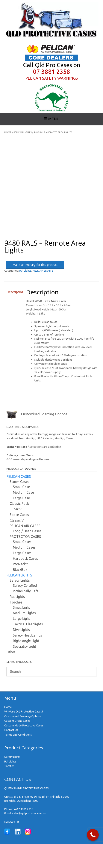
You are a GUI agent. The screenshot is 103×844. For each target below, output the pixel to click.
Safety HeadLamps (27, 635)
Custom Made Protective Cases (23, 725)
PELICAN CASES (18, 476)
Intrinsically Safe (25, 591)
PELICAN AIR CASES (25, 526)
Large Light (21, 618)
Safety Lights (20, 580)
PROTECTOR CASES (25, 536)
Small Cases (22, 542)
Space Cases (19, 515)
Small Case (21, 487)
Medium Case (23, 492)
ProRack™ (20, 564)
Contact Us (11, 729)
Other (10, 652)
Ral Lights (25, 270)
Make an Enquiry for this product (35, 265)
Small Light (21, 607)
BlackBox (20, 570)
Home (7, 132)
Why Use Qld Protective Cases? (23, 711)
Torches (16, 602)
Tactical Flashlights (28, 624)
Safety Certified (25, 585)
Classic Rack (19, 503)
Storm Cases (19, 482)
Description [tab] (13, 292)
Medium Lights (24, 613)
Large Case (21, 498)
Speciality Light (24, 646)
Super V (16, 509)
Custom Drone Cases (17, 720)
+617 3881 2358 (23, 809)
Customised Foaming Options (22, 716)
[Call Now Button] (93, 835)
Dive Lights (21, 630)
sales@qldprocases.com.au (29, 813)
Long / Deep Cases (27, 531)
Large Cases (22, 553)
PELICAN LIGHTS (23, 132)
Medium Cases (24, 547)
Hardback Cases (25, 558)
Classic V (17, 520)
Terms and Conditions (18, 734)
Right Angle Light (26, 641)
